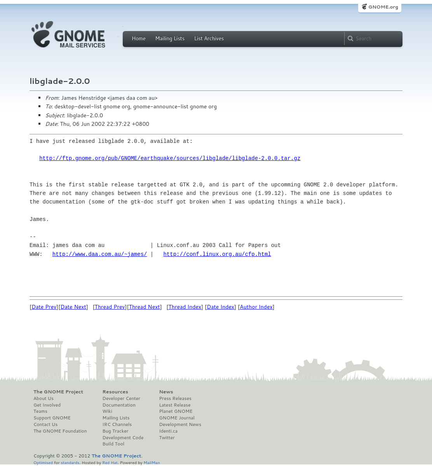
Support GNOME (52, 418)
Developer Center (121, 398)
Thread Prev (110, 307)
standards (70, 462)
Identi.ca (168, 431)
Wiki (107, 411)
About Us (43, 398)
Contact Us (45, 424)
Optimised (43, 462)
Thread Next (144, 307)
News (166, 392)
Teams (40, 411)
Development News (180, 424)
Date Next (73, 307)
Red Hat (110, 462)
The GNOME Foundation (60, 431)
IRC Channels (117, 424)
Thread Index (185, 307)
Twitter (166, 438)
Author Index (256, 307)
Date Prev (43, 307)
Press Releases (175, 398)
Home (139, 38)
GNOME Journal (177, 418)
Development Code (123, 438)
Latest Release (174, 405)
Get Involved (47, 405)
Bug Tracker (116, 431)
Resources (115, 392)
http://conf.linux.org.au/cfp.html (217, 254)
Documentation (119, 405)
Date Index (220, 307)
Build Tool (113, 444)
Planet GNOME (175, 411)
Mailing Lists (170, 38)
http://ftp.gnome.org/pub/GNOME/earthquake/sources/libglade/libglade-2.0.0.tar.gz (169, 158)
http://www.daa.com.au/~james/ (99, 254)
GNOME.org (383, 6)
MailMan (151, 462)
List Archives (209, 38)
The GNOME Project (58, 392)
